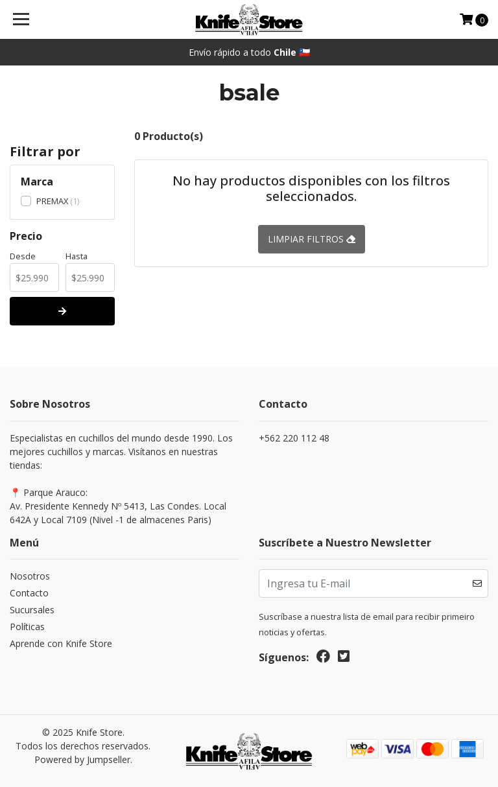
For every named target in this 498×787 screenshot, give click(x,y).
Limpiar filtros (311, 239)
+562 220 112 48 (294, 438)
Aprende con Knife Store (61, 643)
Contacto (29, 593)
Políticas (27, 626)
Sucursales (32, 610)
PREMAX (52, 201)
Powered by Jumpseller (82, 759)
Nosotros (30, 576)
